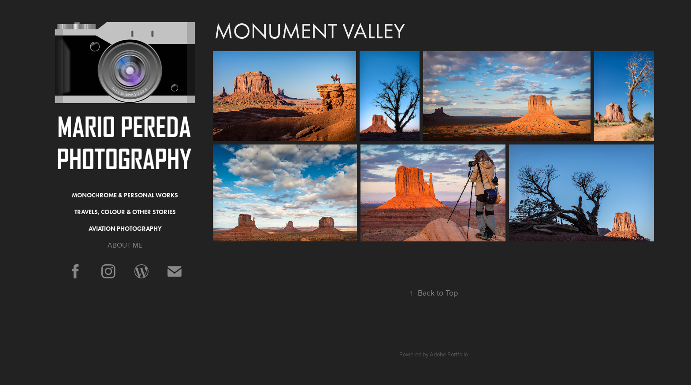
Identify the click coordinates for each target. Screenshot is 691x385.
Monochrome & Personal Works (125, 195)
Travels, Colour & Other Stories (125, 212)
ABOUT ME (125, 245)
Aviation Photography (125, 229)
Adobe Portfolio (449, 354)
